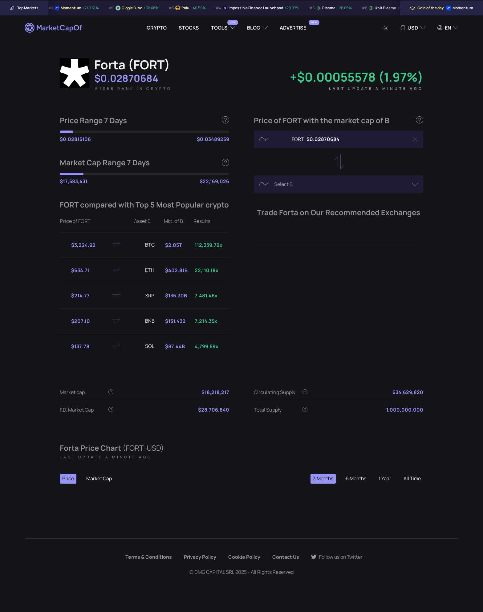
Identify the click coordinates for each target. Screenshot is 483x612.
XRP (144, 296)
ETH (144, 270)
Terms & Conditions (148, 557)
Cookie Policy (244, 557)
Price (68, 478)
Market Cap (99, 478)
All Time (412, 478)
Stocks (189, 27)
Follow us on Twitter (337, 557)
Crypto (157, 27)
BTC (145, 245)
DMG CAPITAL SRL (214, 572)
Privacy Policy (199, 557)
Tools (219, 27)
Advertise (293, 27)
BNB (145, 321)
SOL (144, 346)
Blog (253, 27)
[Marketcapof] (54, 28)
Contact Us (285, 557)
